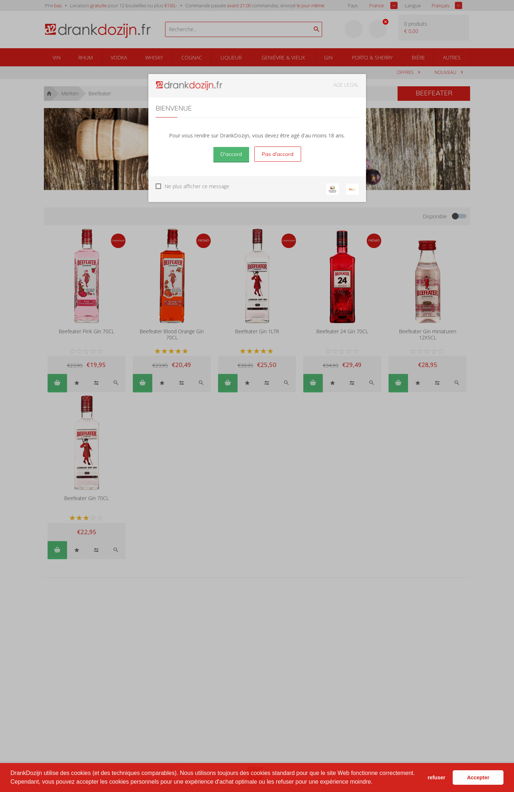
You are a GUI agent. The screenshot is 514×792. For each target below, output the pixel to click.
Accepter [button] (478, 777)
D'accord (231, 154)
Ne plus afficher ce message (197, 186)
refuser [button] (436, 777)
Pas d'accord (277, 154)
